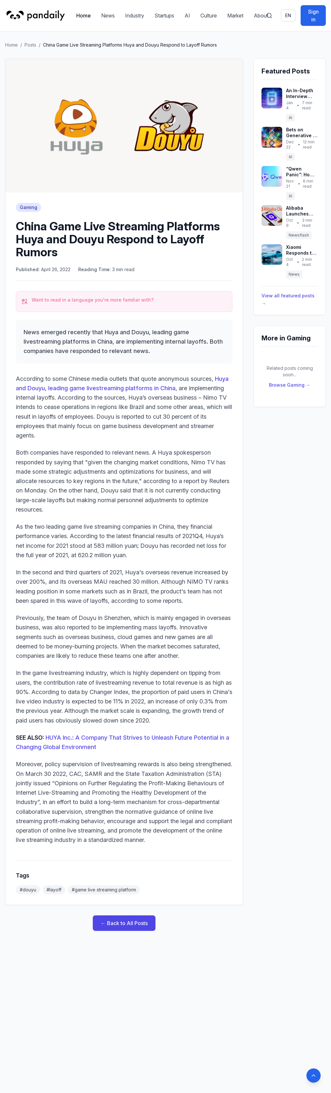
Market (235, 15)
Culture (208, 15)
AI (187, 15)
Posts (30, 45)
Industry (134, 15)
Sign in (313, 15)
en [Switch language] (288, 15)
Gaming (28, 207)
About (261, 15)
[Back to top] (313, 1075)
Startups (164, 15)
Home (83, 15)
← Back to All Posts (124, 923)
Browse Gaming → (289, 385)
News (108, 15)
